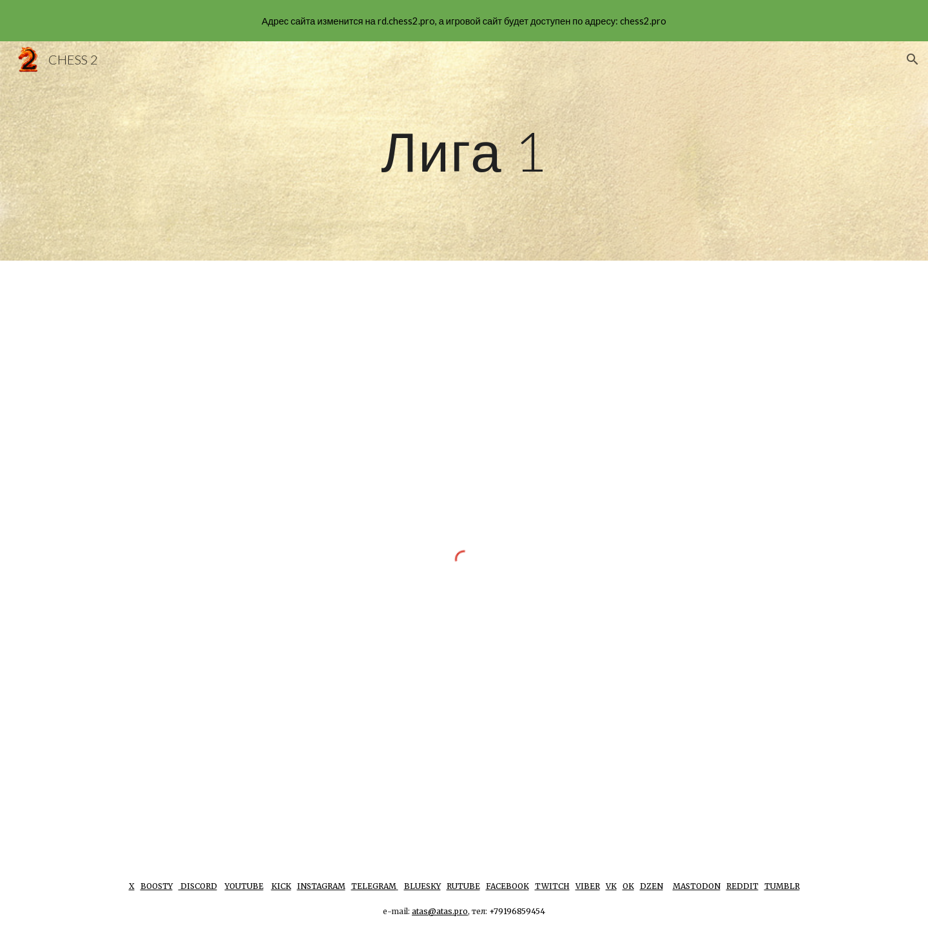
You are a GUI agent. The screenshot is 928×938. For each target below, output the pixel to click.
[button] (912, 59)
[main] (464, 150)
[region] (464, 20)
